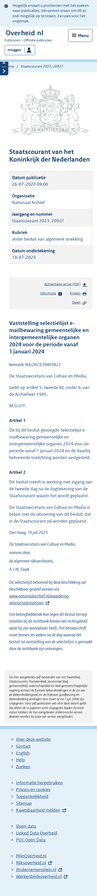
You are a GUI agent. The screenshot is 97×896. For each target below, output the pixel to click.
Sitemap (24, 803)
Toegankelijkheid (32, 796)
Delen (79, 302)
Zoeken (23, 766)
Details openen (4, 62)
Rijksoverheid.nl (31, 863)
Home (9, 66)
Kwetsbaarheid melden (38, 810)
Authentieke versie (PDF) (65, 285)
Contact (23, 746)
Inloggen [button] (14, 50)
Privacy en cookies (33, 789)
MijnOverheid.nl (31, 856)
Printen (78, 293)
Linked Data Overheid (36, 833)
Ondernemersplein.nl (36, 869)
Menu (83, 35)
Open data (26, 826)
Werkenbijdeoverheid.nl (39, 876)
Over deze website (33, 739)
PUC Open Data (31, 840)
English (23, 753)
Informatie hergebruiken (39, 782)
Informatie (51, 293)
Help (20, 760)
